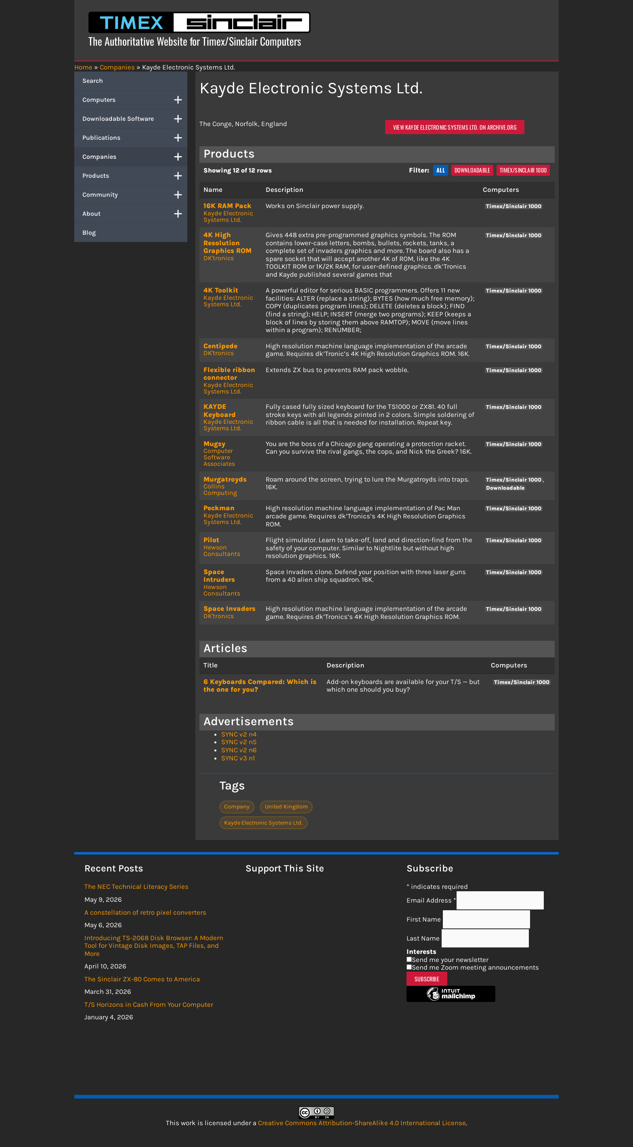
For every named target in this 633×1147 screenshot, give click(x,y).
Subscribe (427, 978)
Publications (134, 137)
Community (134, 194)
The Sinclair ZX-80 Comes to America (142, 979)
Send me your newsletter (450, 959)
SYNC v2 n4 (239, 734)
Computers (134, 99)
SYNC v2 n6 (239, 750)
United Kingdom (286, 806)
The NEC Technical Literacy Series (136, 886)
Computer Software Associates (219, 457)
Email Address (431, 900)
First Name (424, 919)
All (440, 170)
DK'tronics (218, 258)
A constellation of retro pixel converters (145, 912)
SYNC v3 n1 (238, 758)
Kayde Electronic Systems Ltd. (228, 216)
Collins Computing (220, 489)
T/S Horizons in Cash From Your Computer (148, 1004)
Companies (134, 156)
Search (92, 80)
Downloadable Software (134, 118)
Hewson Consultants (221, 550)
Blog (89, 232)
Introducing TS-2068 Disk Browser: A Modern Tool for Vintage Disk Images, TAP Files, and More (153, 946)
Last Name (424, 938)
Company (236, 806)
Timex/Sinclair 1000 (523, 170)
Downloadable (472, 170)
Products (134, 175)
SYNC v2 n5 (239, 742)
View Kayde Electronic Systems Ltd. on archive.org (454, 127)
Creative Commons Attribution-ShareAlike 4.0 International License (362, 1123)
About (134, 213)
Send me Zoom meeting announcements (475, 967)
